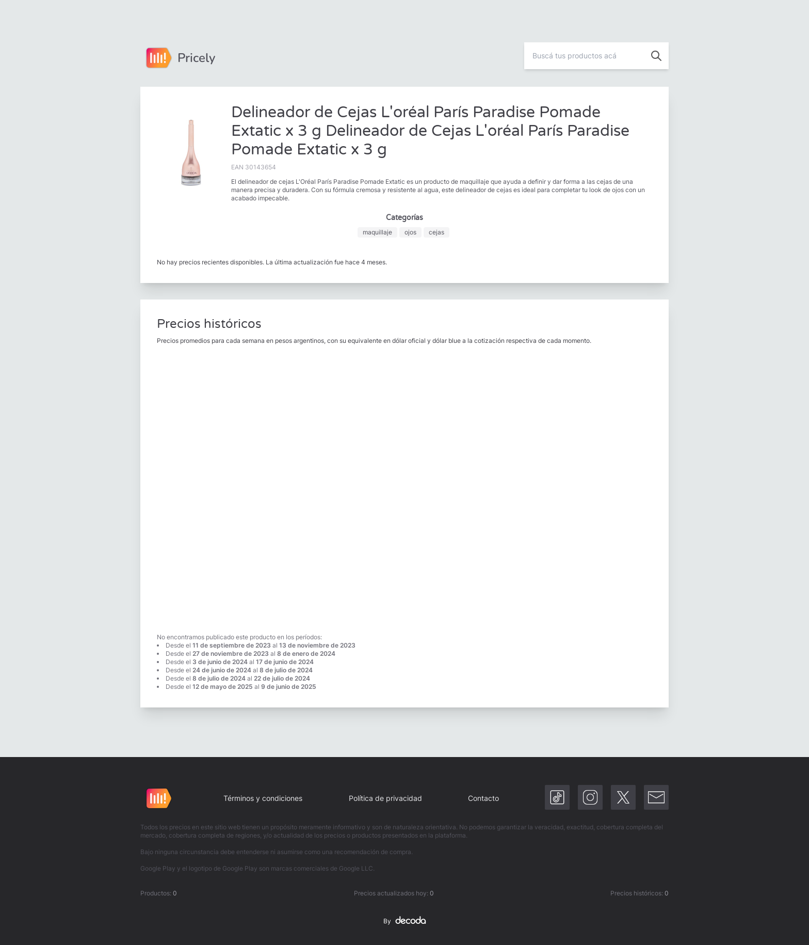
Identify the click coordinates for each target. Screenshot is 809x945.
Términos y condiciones (262, 798)
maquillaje (377, 232)
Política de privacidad (385, 798)
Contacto (483, 798)
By (404, 921)
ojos (410, 232)
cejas (436, 232)
